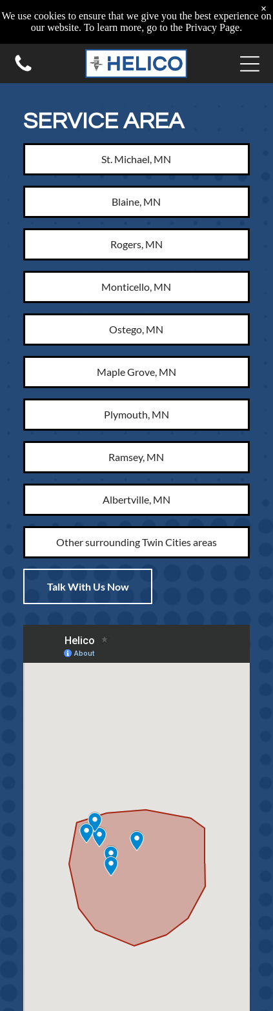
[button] (249, 64)
